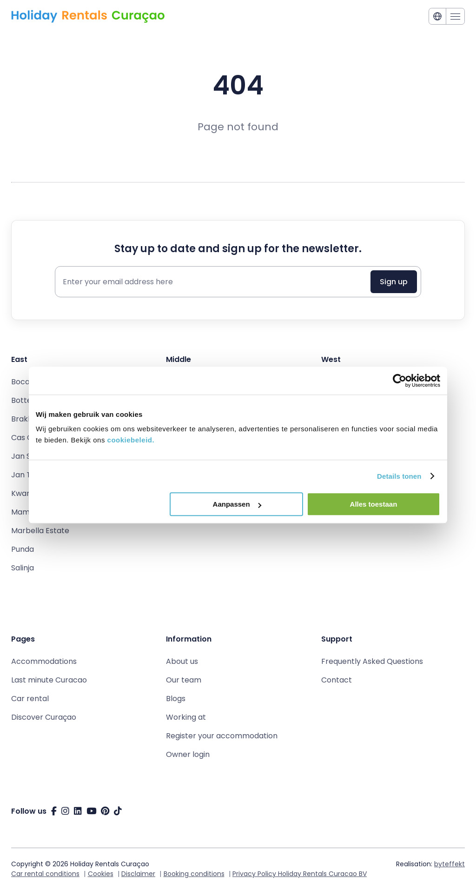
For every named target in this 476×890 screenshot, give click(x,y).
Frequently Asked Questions (372, 661)
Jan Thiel (27, 474)
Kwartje (25, 493)
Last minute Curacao (49, 680)
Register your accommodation (222, 735)
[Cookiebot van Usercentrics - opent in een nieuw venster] (399, 381)
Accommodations (44, 661)
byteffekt (449, 864)
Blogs (175, 698)
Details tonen (399, 476)
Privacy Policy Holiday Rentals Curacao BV (299, 873)
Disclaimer (138, 873)
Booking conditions (194, 873)
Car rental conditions (45, 873)
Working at (186, 717)
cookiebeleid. (131, 440)
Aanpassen (237, 504)
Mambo (25, 512)
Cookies (100, 873)
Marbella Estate (40, 530)
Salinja (22, 567)
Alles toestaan (373, 504)
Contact (336, 680)
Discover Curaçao (43, 717)
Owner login (188, 754)
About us (182, 661)
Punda (22, 549)
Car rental (30, 698)
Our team (183, 680)
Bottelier (27, 400)
